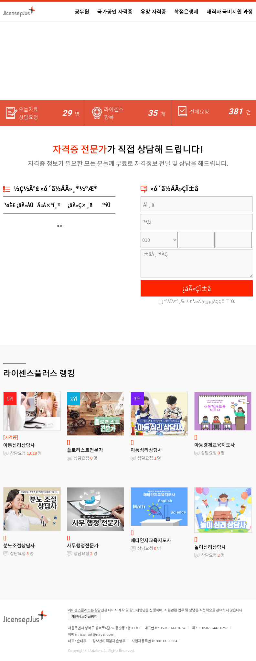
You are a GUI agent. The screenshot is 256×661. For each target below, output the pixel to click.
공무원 (82, 11)
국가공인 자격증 (115, 11)
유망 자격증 (153, 11)
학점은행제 (186, 11)
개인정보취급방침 (84, 616)
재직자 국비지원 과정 (230, 11)
